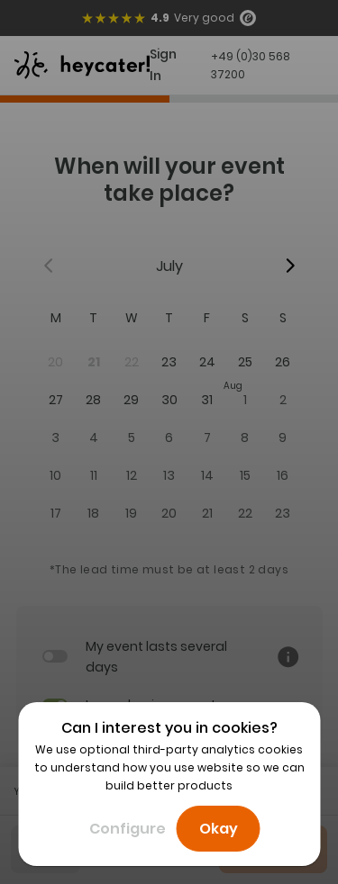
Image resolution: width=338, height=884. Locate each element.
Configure (127, 828)
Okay (218, 828)
